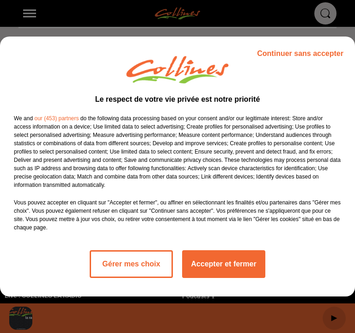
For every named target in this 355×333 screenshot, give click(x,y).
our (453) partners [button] (56, 118)
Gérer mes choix (131, 264)
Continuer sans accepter (300, 53)
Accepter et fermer (223, 264)
